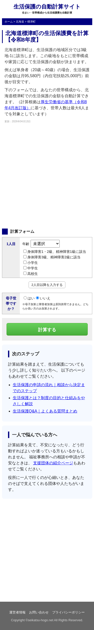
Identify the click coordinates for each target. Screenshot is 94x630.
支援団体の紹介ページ (53, 463)
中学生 (30, 268)
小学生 (30, 263)
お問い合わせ (39, 612)
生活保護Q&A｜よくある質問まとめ (45, 411)
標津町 (31, 21)
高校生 (30, 274)
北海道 (20, 21)
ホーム (9, 21)
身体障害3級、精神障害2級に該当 (51, 257)
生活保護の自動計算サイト (47, 7)
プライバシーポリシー (68, 612)
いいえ (43, 298)
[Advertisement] (47, 175)
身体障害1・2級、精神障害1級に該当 (54, 252)
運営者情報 (17, 612)
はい (29, 298)
